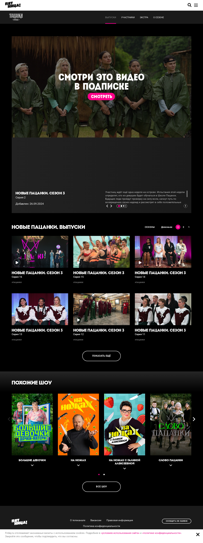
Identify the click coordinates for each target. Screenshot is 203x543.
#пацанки (17, 282)
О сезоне (158, 17)
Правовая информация (119, 520)
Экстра (144, 17)
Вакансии (95, 520)
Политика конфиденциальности (101, 526)
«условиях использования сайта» (120, 533)
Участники (128, 17)
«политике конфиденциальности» (161, 533)
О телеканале (77, 520)
